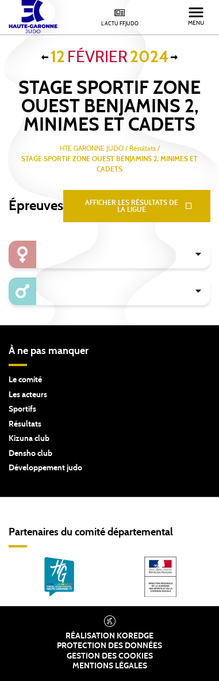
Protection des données (109, 646)
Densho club (30, 454)
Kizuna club (29, 439)
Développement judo (45, 468)
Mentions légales (109, 666)
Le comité (25, 380)
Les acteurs (28, 395)
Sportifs (22, 409)
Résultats (25, 424)
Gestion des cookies (110, 656)
